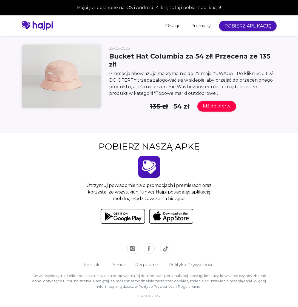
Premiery (201, 25)
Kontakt (92, 264)
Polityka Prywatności (191, 264)
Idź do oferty (217, 106)
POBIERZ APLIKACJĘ (248, 26)
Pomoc (118, 264)
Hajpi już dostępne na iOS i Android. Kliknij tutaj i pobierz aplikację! (149, 7)
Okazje (173, 25)
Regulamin (147, 264)
